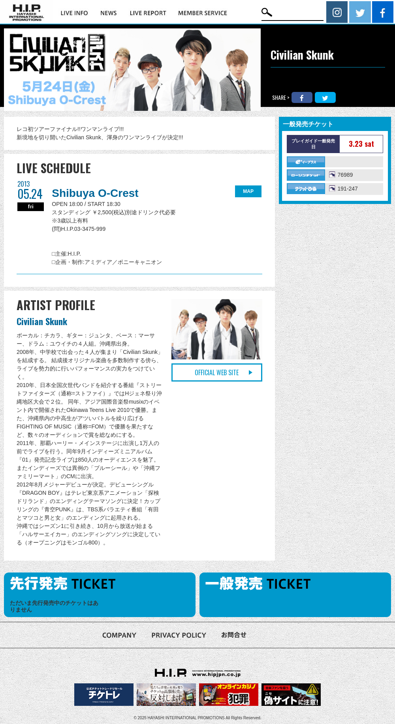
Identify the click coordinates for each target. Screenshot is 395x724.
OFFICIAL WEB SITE (217, 372)
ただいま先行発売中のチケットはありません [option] (54, 606)
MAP (248, 191)
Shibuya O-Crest (95, 193)
